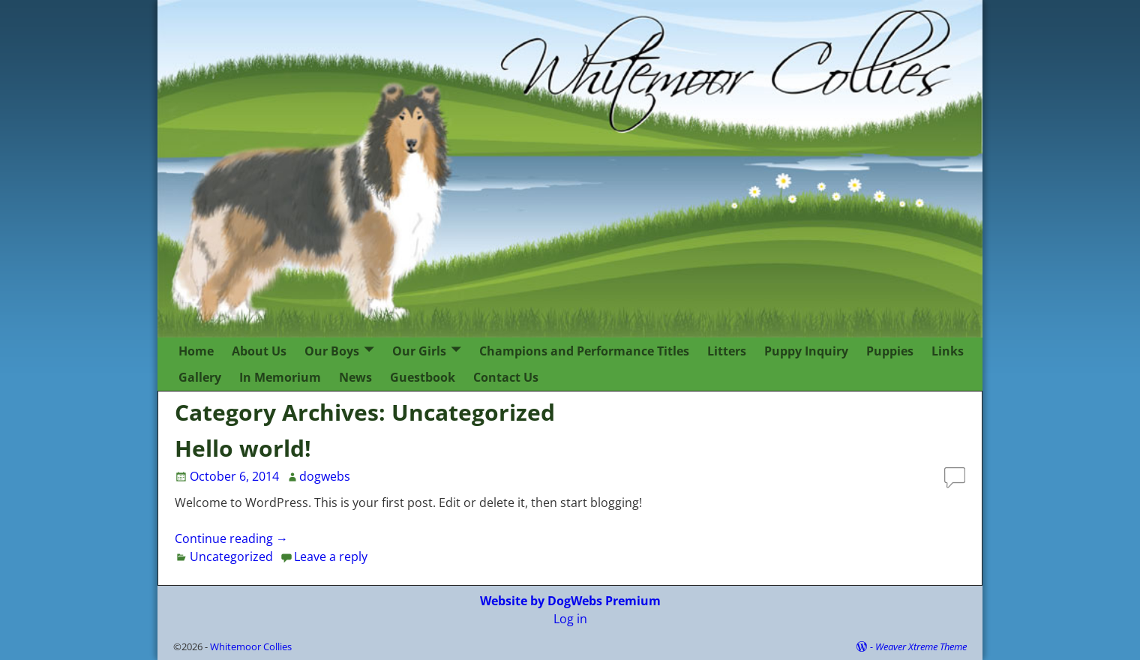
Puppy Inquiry (806, 351)
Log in (570, 618)
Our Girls (419, 351)
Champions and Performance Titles (584, 351)
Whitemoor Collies (251, 646)
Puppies (890, 351)
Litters (726, 351)
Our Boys (331, 351)
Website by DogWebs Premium (570, 600)
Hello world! (243, 448)
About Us (259, 351)
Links (948, 351)
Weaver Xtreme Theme (921, 646)
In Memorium (280, 377)
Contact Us (505, 377)
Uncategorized (231, 556)
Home (196, 351)
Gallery (199, 377)
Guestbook (422, 377)
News (355, 377)
